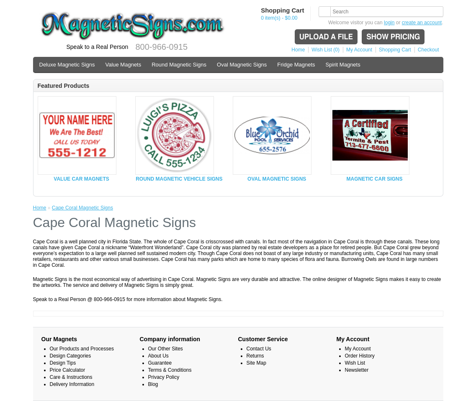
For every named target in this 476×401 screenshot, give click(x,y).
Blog (153, 384)
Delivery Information (72, 384)
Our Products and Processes (82, 349)
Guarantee (160, 363)
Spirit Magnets (343, 64)
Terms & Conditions (170, 370)
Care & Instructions (71, 377)
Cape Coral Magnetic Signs (82, 208)
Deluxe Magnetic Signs (67, 64)
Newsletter (357, 370)
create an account (422, 23)
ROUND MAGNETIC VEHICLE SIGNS (179, 179)
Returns (255, 356)
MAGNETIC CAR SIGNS (375, 179)
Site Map (256, 363)
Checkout (428, 50)
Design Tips (63, 363)
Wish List (355, 363)
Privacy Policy (164, 377)
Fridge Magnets (296, 64)
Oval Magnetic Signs (242, 64)
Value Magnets (123, 64)
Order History (360, 356)
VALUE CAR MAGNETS (81, 179)
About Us (158, 356)
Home (298, 50)
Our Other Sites (165, 349)
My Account (359, 50)
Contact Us (259, 349)
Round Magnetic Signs (179, 64)
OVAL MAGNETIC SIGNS (276, 179)
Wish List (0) (325, 50)
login (389, 23)
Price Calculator (67, 370)
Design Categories (70, 356)
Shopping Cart (395, 50)
